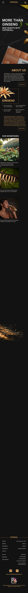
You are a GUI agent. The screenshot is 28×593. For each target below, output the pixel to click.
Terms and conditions (21, 560)
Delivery (24, 546)
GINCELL (4, 543)
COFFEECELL (5, 546)
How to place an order (21, 541)
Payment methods (22, 548)
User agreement (22, 558)
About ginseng (5, 559)
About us (4, 554)
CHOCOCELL (5, 548)
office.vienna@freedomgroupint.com (14, 574)
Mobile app (4, 556)
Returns (24, 543)
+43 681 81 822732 (22, 564)
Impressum (23, 554)
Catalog (3, 541)
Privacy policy (23, 556)
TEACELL (4, 551)
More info (22, 84)
